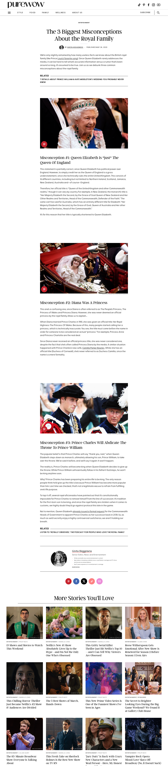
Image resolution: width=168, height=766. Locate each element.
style (20, 13)
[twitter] (84, 581)
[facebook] (76, 581)
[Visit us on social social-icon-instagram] (153, 4)
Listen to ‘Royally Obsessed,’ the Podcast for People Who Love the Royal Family (82, 532)
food (33, 13)
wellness (60, 13)
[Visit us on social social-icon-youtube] (158, 4)
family (45, 13)
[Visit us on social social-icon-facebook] (148, 4)
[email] (99, 581)
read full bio (76, 567)
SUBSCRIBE (145, 13)
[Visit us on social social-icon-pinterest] (144, 4)
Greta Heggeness (75, 47)
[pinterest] (44, 144)
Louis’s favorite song (68, 59)
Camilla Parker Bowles (93, 348)
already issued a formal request (89, 511)
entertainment (84, 23)
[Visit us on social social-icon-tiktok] (139, 4)
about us (77, 13)
